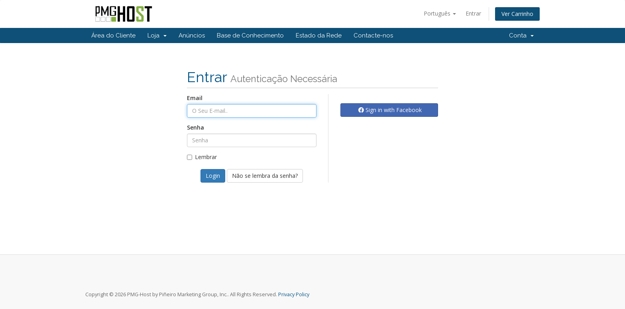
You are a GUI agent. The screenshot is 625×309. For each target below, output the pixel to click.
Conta (521, 35)
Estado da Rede (319, 35)
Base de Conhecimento (250, 35)
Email (194, 98)
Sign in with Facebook (390, 110)
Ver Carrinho (517, 14)
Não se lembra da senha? (265, 175)
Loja (157, 35)
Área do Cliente (113, 35)
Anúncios (192, 35)
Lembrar (202, 157)
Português (440, 13)
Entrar (473, 13)
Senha (195, 127)
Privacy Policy (293, 294)
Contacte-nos (373, 35)
